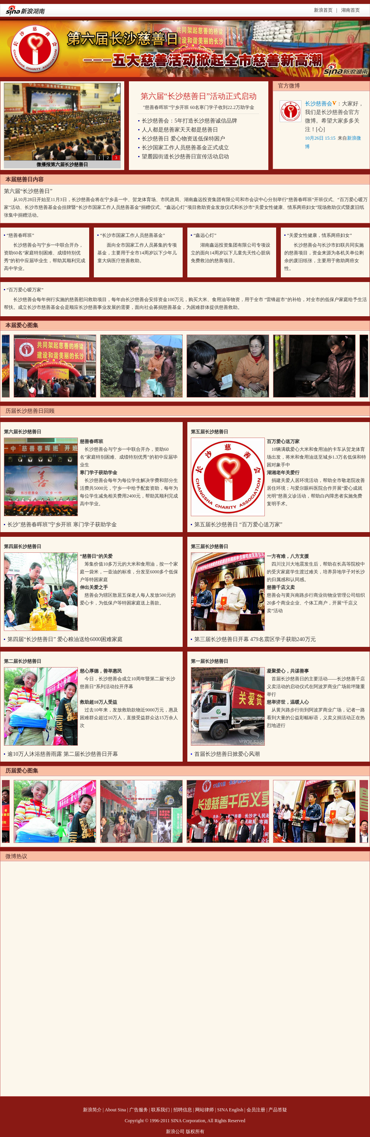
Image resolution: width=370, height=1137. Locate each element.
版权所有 (195, 1131)
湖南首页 (350, 10)
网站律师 (204, 1109)
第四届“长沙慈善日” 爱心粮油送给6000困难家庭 (65, 639)
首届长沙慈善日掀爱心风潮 (227, 754)
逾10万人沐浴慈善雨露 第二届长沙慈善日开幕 (62, 754)
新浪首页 (323, 10)
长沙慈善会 (318, 104)
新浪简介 (92, 1109)
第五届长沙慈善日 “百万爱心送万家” (238, 524)
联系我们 (160, 1109)
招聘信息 (182, 1109)
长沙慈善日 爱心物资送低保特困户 (183, 139)
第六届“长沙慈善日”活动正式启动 (199, 96)
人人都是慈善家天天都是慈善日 (180, 130)
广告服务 (138, 1109)
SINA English (230, 1109)
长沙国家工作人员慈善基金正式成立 (185, 148)
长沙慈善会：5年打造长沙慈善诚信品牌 (189, 121)
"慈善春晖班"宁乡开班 (166, 107)
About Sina (115, 1109)
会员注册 (256, 1109)
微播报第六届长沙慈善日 (62, 164)
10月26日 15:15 (320, 138)
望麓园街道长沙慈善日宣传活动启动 (185, 156)
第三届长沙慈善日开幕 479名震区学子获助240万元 (255, 639)
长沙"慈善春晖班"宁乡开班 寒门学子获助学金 (62, 524)
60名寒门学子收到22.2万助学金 (222, 107)
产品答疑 (277, 1109)
